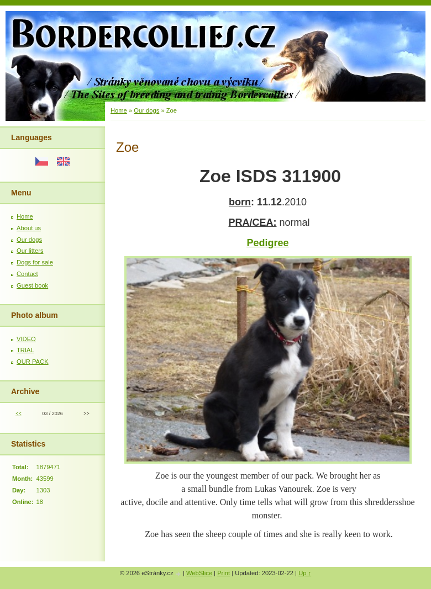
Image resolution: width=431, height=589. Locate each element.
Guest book (32, 285)
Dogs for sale (35, 262)
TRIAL (25, 350)
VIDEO (26, 339)
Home (25, 216)
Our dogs (29, 239)
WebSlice (199, 573)
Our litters (30, 250)
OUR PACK (33, 361)
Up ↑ (304, 573)
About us (29, 228)
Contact (27, 273)
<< (18, 413)
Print (223, 573)
